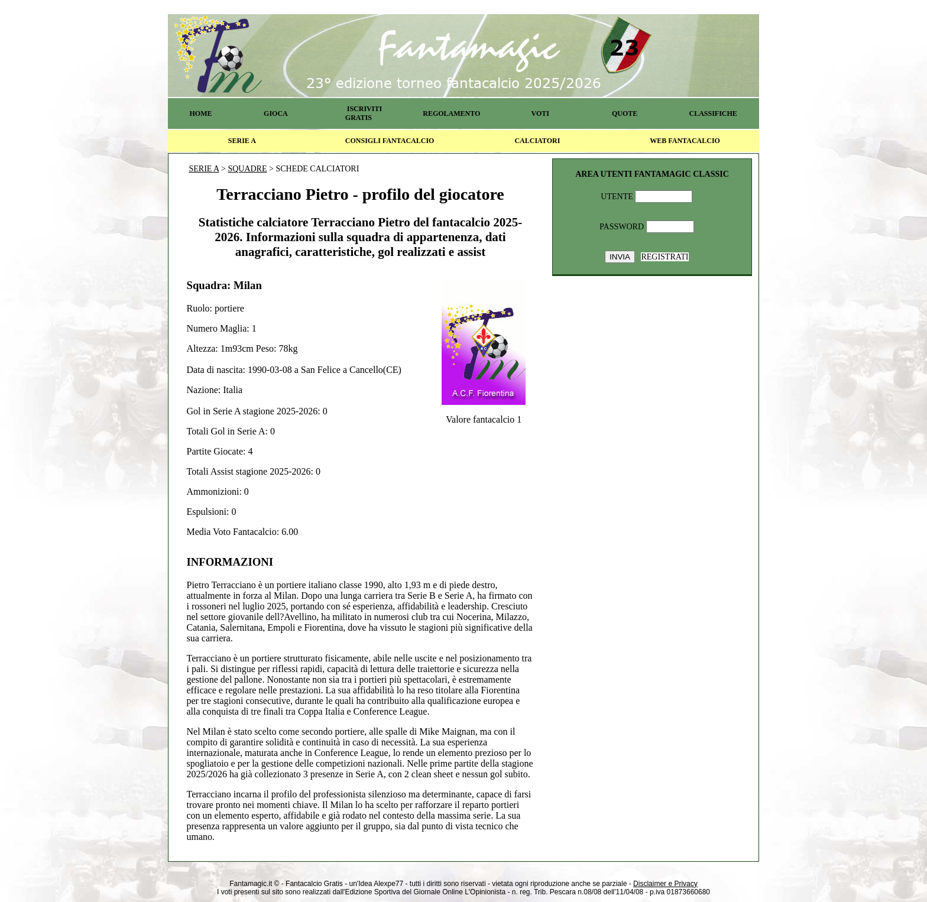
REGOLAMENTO (451, 113)
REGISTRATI (664, 256)
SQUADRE (247, 168)
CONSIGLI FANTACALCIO (390, 141)
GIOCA (276, 113)
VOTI (540, 113)
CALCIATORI (537, 141)
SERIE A (242, 141)
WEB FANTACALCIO (685, 141)
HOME (200, 113)
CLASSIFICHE (713, 113)
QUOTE (624, 113)
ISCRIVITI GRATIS (363, 113)
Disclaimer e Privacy (665, 884)
